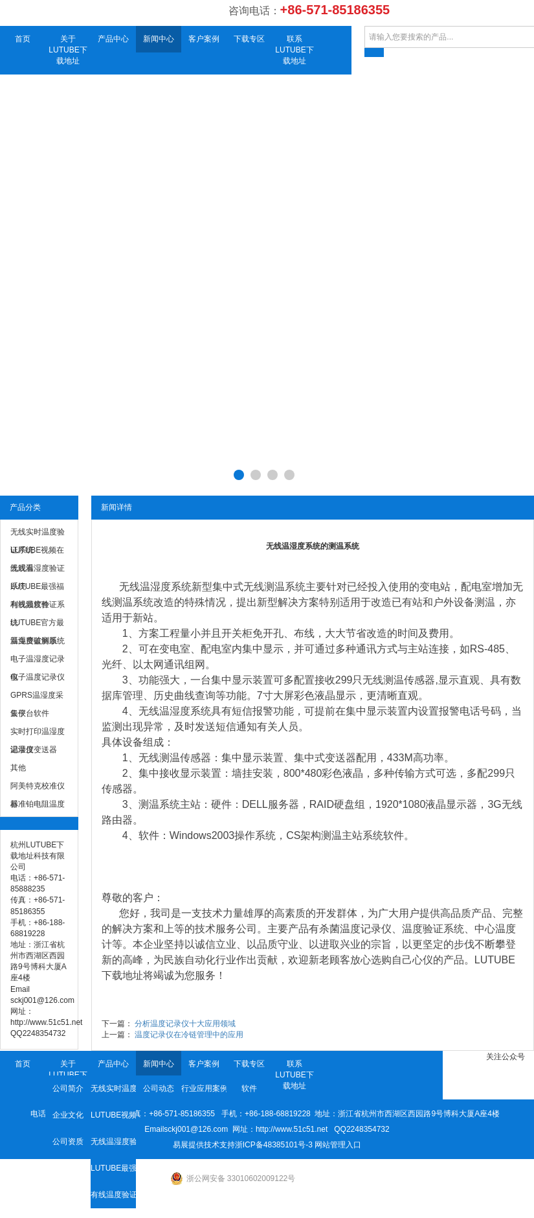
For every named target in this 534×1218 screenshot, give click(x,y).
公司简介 (67, 1088)
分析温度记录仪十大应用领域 (185, 1023)
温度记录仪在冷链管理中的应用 (189, 1034)
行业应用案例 (204, 1088)
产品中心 (113, 38)
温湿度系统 (166, 586)
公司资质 (67, 1141)
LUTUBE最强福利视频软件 (113, 1168)
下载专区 (249, 38)
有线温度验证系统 (113, 1194)
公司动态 (158, 1088)
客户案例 (203, 38)
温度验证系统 (433, 928)
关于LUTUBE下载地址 (68, 49)
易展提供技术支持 (204, 1144)
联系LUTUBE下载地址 (294, 49)
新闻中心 (158, 38)
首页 (22, 38)
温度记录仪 (366, 928)
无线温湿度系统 (175, 711)
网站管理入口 (338, 1144)
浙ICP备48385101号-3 (274, 1144)
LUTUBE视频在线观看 (113, 1115)
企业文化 (67, 1115)
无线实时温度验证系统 (113, 1088)
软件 (249, 1088)
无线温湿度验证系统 (113, 1141)
